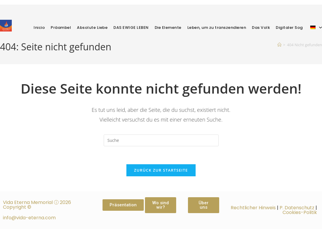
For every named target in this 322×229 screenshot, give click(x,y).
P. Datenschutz (297, 207)
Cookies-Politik (300, 212)
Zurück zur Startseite (161, 170)
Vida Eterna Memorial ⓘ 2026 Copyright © (37, 204)
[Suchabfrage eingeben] (161, 140)
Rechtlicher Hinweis (253, 207)
